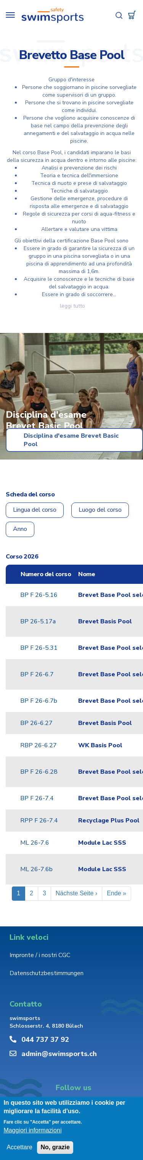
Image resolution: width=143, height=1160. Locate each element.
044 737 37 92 (45, 1039)
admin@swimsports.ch (59, 1053)
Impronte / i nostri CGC (40, 955)
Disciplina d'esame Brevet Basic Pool (71, 440)
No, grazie (54, 1147)
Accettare (19, 1147)
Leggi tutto (72, 306)
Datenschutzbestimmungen (47, 973)
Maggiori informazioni (32, 1130)
